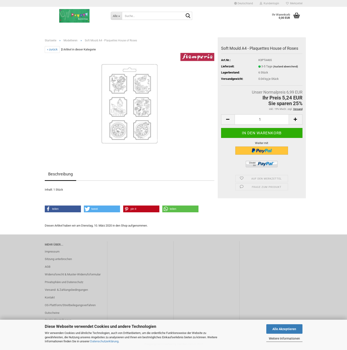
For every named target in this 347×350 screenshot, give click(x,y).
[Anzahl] (262, 119)
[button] (243, 3)
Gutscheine (52, 313)
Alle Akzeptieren (284, 329)
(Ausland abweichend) (285, 66)
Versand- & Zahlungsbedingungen (66, 289)
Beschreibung (60, 174)
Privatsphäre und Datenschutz (64, 282)
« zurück (52, 49)
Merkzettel (294, 3)
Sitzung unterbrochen (58, 259)
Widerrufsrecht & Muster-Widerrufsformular (73, 274)
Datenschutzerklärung (104, 341)
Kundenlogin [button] (269, 3)
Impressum (52, 251)
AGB (47, 266)
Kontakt (50, 297)
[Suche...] (116, 16)
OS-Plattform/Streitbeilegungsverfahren (70, 305)
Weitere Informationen (284, 338)
